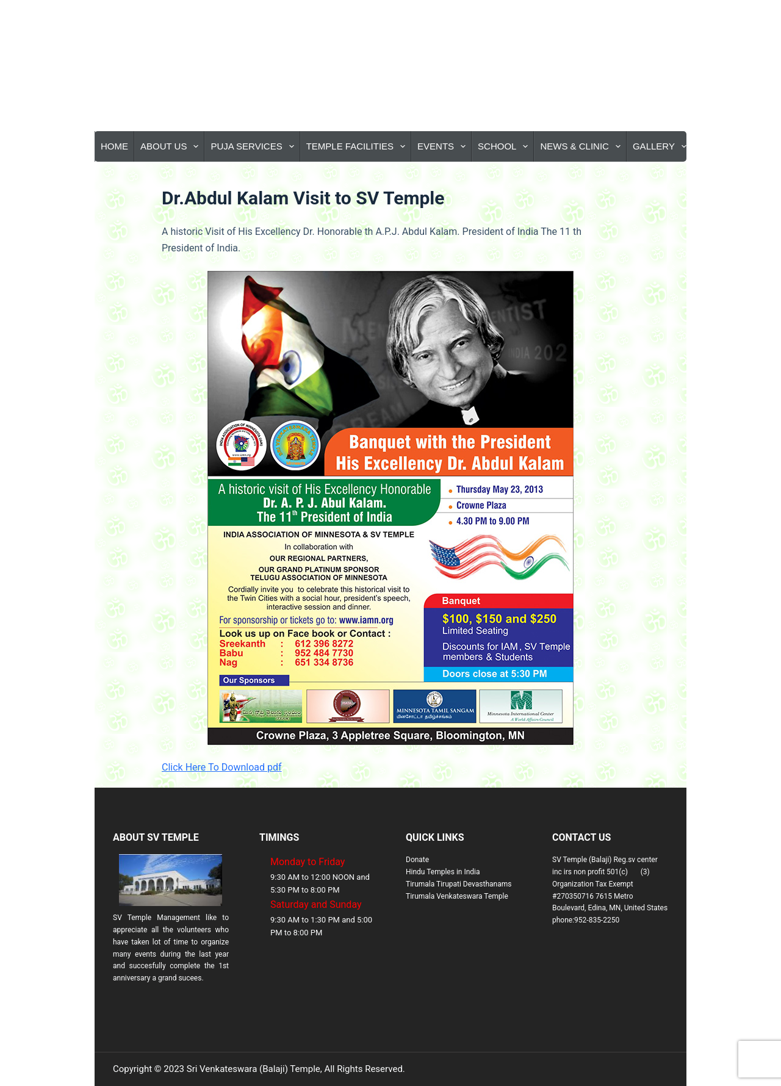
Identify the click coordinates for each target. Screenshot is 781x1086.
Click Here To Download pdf (222, 767)
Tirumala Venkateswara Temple (457, 896)
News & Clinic (582, 146)
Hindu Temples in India (443, 872)
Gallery (662, 146)
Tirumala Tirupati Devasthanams (458, 884)
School (505, 146)
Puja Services (254, 146)
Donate (417, 859)
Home (114, 146)
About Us (171, 146)
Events (443, 146)
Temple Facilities (358, 146)
